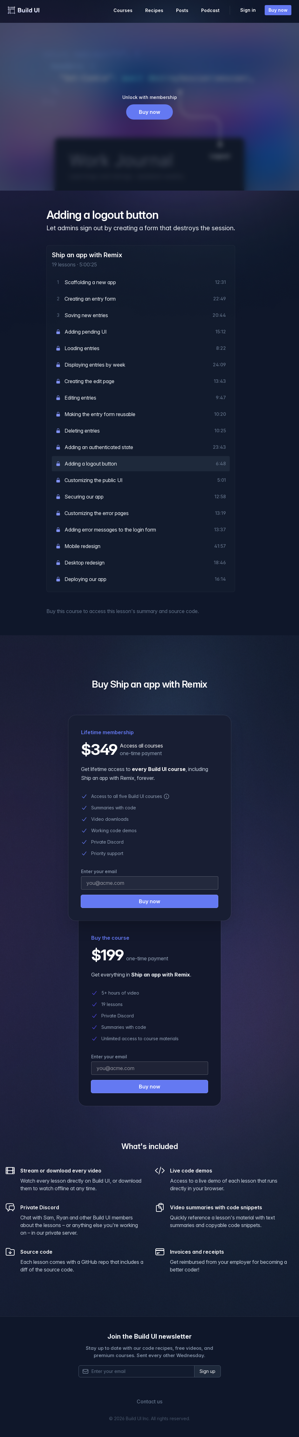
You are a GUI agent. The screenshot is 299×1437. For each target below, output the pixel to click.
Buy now (278, 10)
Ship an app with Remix (87, 255)
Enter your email (109, 1056)
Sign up (207, 1371)
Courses (123, 10)
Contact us (149, 1401)
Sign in (248, 10)
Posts (182, 10)
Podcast (210, 10)
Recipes (154, 10)
